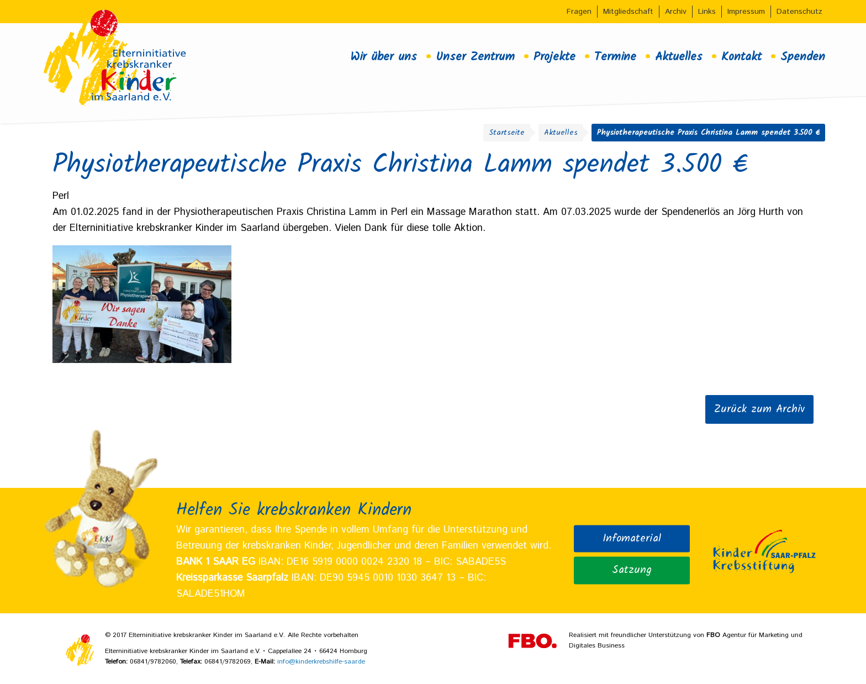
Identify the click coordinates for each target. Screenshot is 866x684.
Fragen (579, 11)
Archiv (676, 11)
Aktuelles (679, 57)
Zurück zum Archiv (759, 409)
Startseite (507, 133)
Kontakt (741, 57)
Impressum (746, 11)
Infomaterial (632, 538)
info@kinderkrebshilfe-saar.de (321, 661)
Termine (615, 57)
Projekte (554, 57)
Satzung (632, 569)
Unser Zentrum (475, 57)
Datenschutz (799, 11)
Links (707, 11)
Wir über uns (383, 57)
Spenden (802, 57)
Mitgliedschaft (628, 11)
